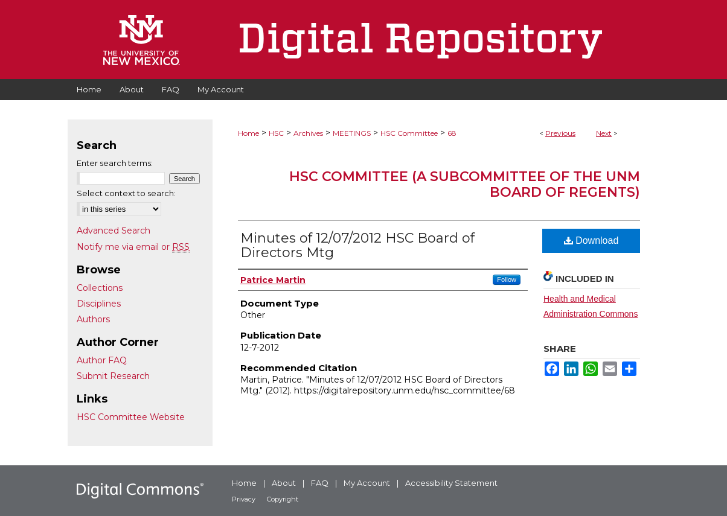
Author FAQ (102, 360)
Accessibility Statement (451, 483)
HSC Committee (409, 133)
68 (451, 133)
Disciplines (99, 303)
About (284, 483)
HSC (276, 133)
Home (248, 133)
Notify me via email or (133, 246)
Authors (93, 319)
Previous (560, 133)
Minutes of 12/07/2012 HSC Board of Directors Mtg (357, 245)
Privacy (243, 499)
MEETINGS (352, 133)
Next (604, 133)
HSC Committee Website (131, 417)
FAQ (319, 483)
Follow (506, 279)
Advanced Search (113, 230)
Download (591, 240)
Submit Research (113, 376)
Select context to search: (126, 193)
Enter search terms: (115, 163)
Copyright (282, 499)
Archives (308, 133)
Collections (100, 287)
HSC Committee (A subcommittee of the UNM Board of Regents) (464, 184)
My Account (367, 483)
